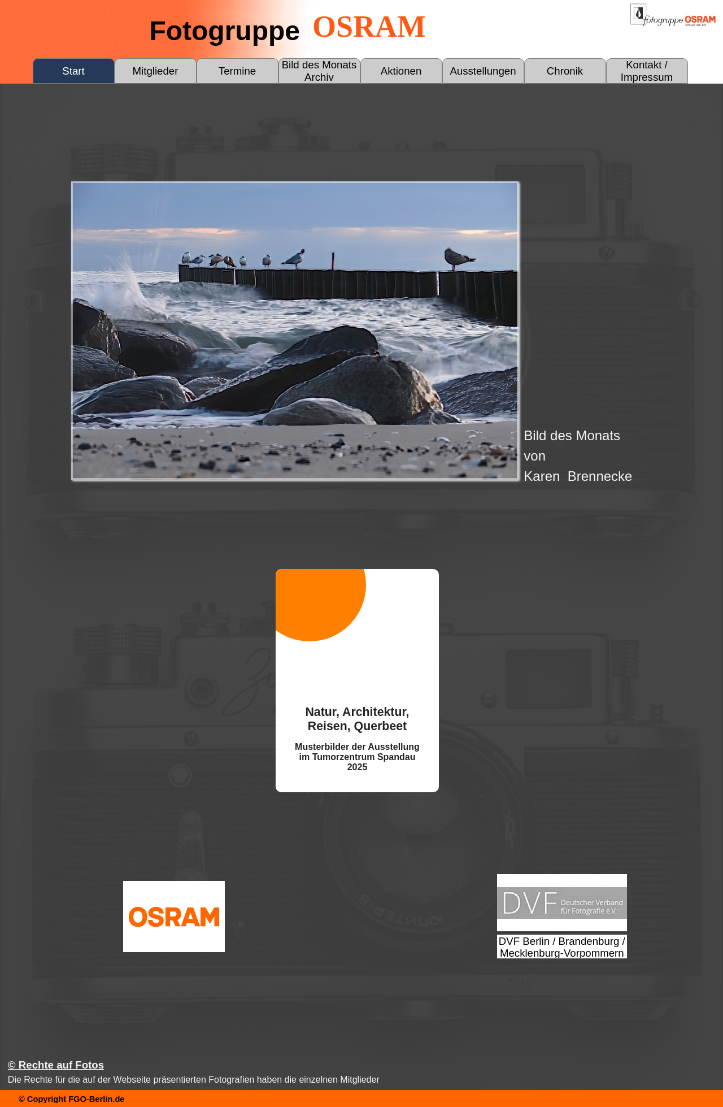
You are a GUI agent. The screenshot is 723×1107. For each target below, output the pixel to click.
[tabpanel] (620, 456)
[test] (562, 902)
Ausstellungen (483, 71)
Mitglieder (155, 71)
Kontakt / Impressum (647, 71)
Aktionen (401, 71)
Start (73, 71)
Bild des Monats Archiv (319, 71)
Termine (237, 71)
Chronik (565, 71)
